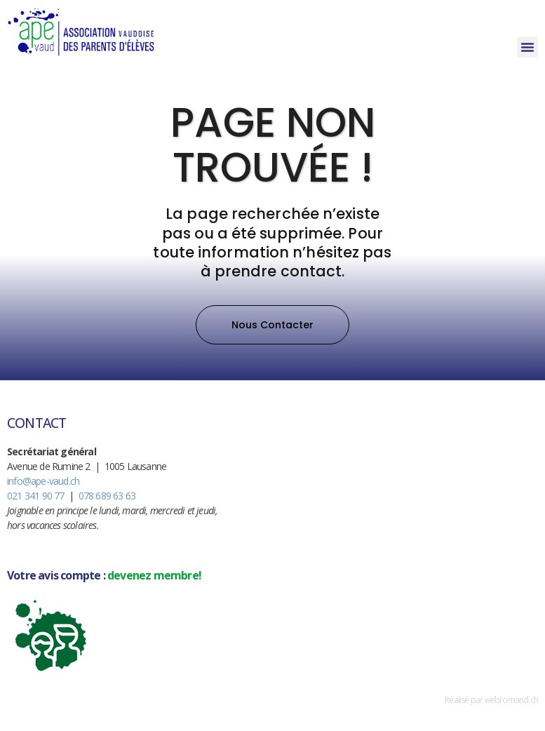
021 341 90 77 (36, 495)
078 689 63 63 (107, 495)
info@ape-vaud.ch (43, 481)
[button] (527, 47)
